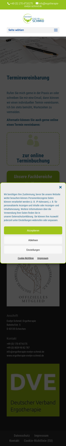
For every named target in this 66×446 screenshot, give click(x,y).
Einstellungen (33, 249)
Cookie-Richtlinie (26, 258)
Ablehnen (33, 240)
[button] (60, 187)
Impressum (42, 258)
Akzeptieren (33, 230)
